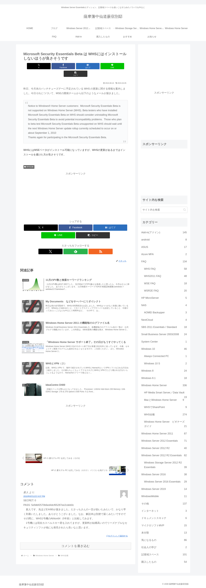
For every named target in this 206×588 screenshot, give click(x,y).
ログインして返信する (117, 533)
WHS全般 (29, 159)
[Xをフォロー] (69, 244)
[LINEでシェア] (93, 66)
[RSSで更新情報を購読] (82, 244)
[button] (110, 66)
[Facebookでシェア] (58, 66)
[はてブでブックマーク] (75, 66)
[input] (164, 210)
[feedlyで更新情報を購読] (75, 244)
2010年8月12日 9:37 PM (34, 494)
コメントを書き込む (75, 543)
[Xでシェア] (40, 66)
